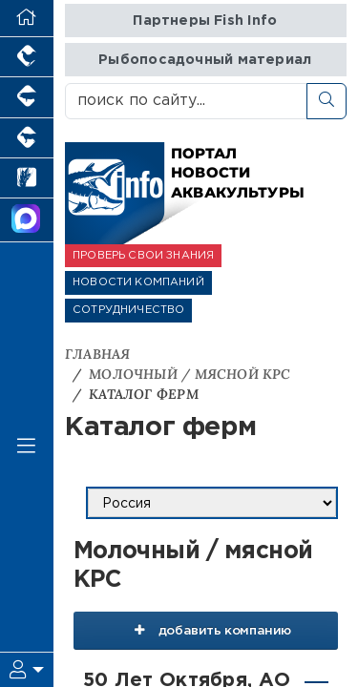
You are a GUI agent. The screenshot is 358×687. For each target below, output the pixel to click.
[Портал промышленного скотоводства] (26, 138)
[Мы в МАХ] (26, 220)
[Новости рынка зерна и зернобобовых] (26, 178)
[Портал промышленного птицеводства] (26, 57)
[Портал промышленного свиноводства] (26, 97)
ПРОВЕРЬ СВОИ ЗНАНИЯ (143, 255)
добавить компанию (205, 629)
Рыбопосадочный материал (204, 59)
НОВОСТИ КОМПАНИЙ (138, 282)
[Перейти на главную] (26, 18)
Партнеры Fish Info (205, 20)
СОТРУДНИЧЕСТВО (128, 310)
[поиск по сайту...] (186, 101)
